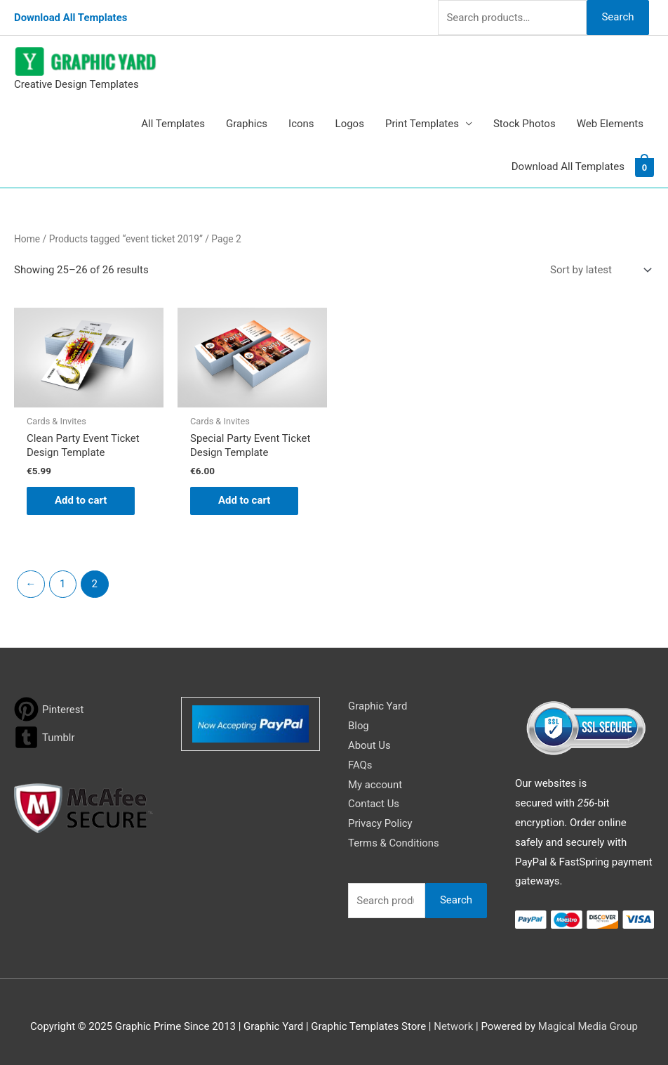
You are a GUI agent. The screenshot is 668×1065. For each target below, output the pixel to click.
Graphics (246, 123)
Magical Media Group (588, 1026)
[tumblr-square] (44, 737)
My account (375, 784)
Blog (358, 725)
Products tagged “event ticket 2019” (126, 238)
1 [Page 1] (62, 583)
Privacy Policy (380, 823)
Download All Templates (71, 17)
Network (453, 1026)
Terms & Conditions (394, 843)
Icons (301, 123)
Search (617, 17)
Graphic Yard (378, 706)
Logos (349, 123)
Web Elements (610, 123)
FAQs (360, 765)
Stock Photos (524, 123)
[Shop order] (598, 270)
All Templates (173, 123)
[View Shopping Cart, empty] (644, 166)
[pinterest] (49, 709)
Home (27, 238)
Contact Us (374, 804)
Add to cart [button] (81, 501)
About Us (369, 745)
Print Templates (422, 123)
